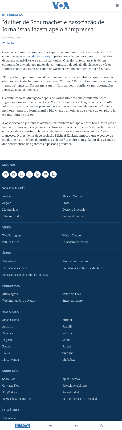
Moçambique (10, 209)
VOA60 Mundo (71, 235)
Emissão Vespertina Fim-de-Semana (25, 274)
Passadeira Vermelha (75, 242)
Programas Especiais (75, 261)
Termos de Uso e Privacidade (80, 398)
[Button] (8, 44)
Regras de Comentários (16, 398)
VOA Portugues (11, 235)
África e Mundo (72, 196)
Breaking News (12, 15)
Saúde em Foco (71, 294)
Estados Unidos (12, 216)
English (7, 339)
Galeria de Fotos (72, 216)
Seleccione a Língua (74, 385)
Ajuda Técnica (71, 379)
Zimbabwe (68, 359)
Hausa (6, 353)
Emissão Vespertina (14, 268)
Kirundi (67, 320)
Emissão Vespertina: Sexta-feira (82, 268)
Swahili (67, 326)
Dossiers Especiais (73, 209)
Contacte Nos (10, 385)
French (6, 346)
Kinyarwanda (10, 359)
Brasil (66, 202)
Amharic (7, 326)
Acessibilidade (71, 392)
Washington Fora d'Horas (18, 300)
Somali (66, 346)
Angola (6, 202)
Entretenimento (72, 300)
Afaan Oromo (10, 320)
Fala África (9, 261)
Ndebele (67, 333)
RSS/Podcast (10, 392)
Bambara (7, 333)
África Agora (10, 294)
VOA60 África (10, 242)
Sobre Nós (8, 379)
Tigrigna (67, 353)
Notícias (7, 196)
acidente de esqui (40, 56)
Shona (66, 339)
